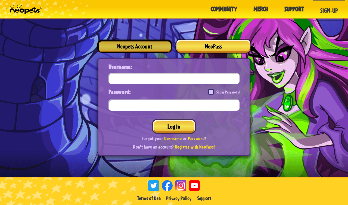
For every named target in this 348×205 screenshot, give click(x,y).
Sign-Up (329, 10)
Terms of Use (149, 198)
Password (196, 138)
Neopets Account (134, 46)
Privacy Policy (179, 198)
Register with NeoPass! (195, 147)
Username (173, 138)
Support (204, 198)
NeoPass (213, 46)
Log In (173, 126)
